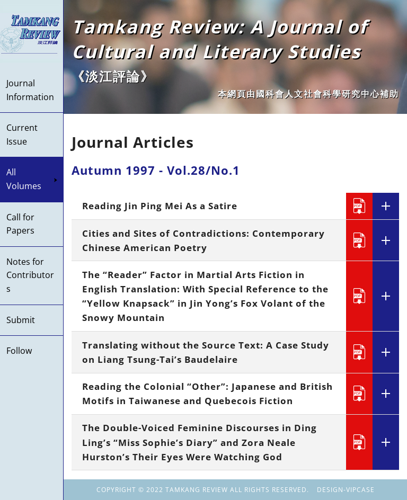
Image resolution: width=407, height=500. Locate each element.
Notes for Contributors (30, 275)
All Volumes (32, 179)
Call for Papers (20, 224)
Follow (19, 350)
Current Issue (22, 134)
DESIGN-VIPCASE (346, 489)
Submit (20, 320)
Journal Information (30, 90)
